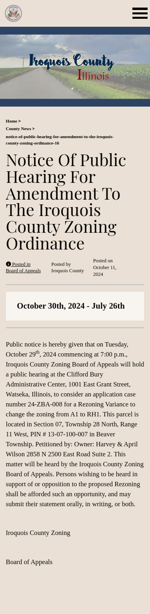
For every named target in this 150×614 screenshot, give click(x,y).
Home (11, 121)
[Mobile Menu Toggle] (141, 13)
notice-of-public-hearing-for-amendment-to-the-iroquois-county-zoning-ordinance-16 (60, 140)
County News (18, 128)
